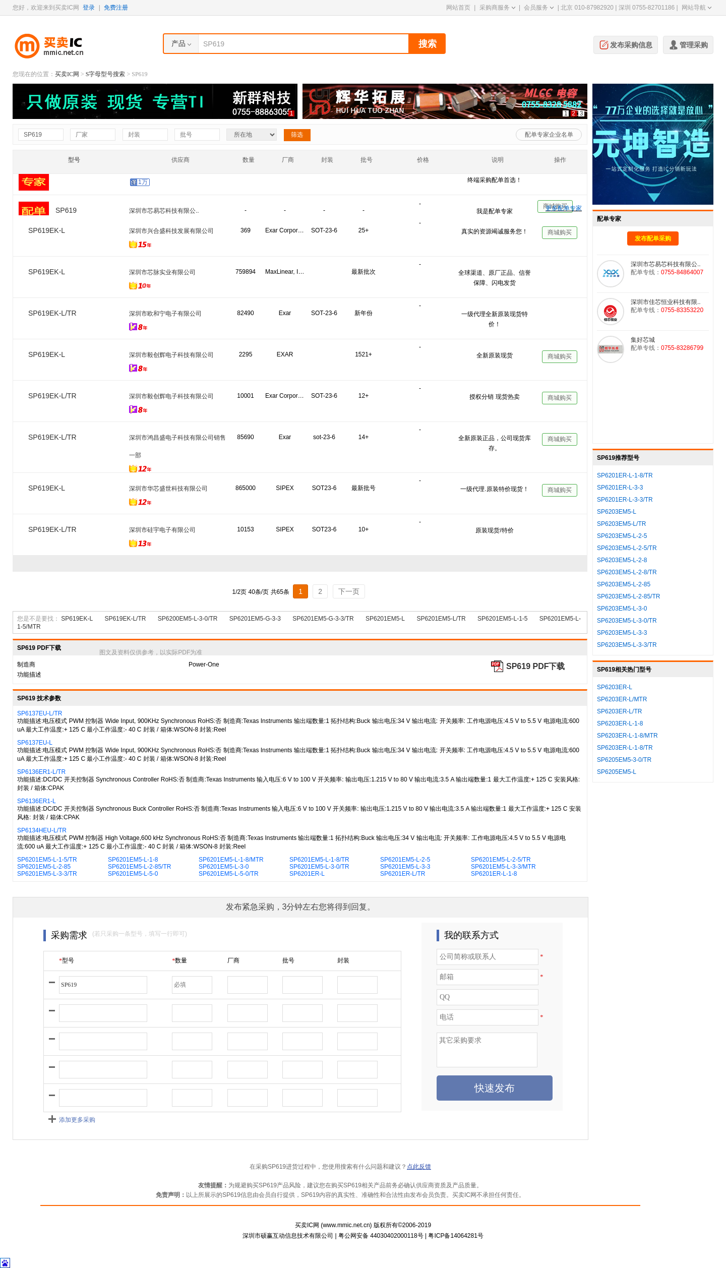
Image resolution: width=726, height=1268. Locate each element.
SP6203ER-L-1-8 (620, 723)
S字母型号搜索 (106, 74)
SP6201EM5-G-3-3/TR (322, 618)
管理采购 (688, 44)
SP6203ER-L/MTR (622, 699)
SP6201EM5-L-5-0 (133, 873)
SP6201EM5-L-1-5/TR (47, 859)
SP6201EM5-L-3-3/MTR (503, 866)
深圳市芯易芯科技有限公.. (666, 264)
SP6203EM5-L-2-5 (622, 535)
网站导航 (696, 7)
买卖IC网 (67, 74)
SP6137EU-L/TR (39, 713)
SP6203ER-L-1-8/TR (625, 747)
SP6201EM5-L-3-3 (405, 866)
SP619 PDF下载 (535, 666)
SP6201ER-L (307, 873)
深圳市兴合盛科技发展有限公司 (171, 230)
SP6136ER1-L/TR (41, 771)
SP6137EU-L (34, 742)
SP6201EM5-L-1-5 (502, 618)
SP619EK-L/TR (125, 618)
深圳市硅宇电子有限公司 (162, 529)
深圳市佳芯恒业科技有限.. (164, 189)
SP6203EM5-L (616, 511)
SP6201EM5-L (385, 618)
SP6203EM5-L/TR (621, 523)
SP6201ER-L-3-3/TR (625, 499)
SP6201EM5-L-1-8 (133, 859)
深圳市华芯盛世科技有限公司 (168, 488)
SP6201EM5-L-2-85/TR (139, 866)
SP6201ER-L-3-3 (620, 487)
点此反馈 (419, 1166)
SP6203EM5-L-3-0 (622, 608)
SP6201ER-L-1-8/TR (625, 475)
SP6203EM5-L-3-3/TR (627, 644)
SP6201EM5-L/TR (440, 618)
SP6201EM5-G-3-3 (255, 618)
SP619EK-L (77, 618)
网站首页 (458, 7)
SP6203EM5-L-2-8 (622, 560)
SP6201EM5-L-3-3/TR (47, 873)
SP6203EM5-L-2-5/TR (627, 548)
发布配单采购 (653, 238)
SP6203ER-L (614, 687)
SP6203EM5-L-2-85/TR (628, 596)
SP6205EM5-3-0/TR (624, 759)
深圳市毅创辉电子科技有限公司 (171, 354)
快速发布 (494, 1088)
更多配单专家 (564, 208)
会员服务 (539, 7)
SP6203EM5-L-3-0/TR (627, 620)
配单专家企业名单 (549, 134)
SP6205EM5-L (616, 771)
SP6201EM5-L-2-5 (405, 859)
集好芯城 (643, 339)
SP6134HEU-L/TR (42, 830)
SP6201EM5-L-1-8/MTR (231, 859)
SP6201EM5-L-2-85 (44, 866)
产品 (178, 43)
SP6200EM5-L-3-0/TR (188, 618)
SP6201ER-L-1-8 (494, 873)
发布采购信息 (625, 44)
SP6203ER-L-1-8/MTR (627, 735)
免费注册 (116, 7)
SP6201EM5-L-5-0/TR (229, 873)
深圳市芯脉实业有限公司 (162, 272)
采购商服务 (497, 7)
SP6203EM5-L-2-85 (623, 584)
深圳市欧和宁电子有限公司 (165, 313)
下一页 (348, 591)
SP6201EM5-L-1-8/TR (319, 859)
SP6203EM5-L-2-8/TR (627, 572)
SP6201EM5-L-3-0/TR (319, 866)
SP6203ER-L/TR (619, 711)
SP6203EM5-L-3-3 (622, 632)
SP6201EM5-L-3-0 (224, 866)
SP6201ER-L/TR (402, 873)
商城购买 (555, 185)
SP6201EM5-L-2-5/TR (501, 859)
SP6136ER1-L (36, 801)
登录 (89, 7)
